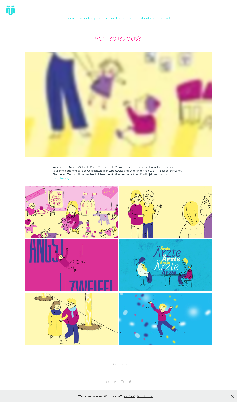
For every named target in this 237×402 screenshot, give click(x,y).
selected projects (93, 18)
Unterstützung (61, 178)
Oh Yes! (129, 396)
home (71, 18)
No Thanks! (145, 396)
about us (147, 18)
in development (123, 18)
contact (164, 18)
